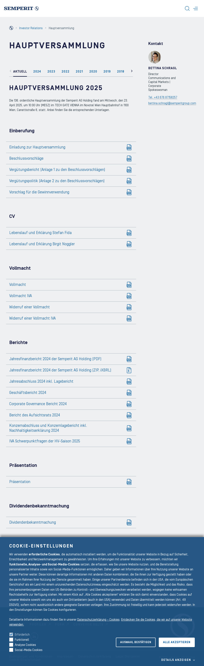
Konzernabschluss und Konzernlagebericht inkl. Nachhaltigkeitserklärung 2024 (48, 428)
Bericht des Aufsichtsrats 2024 (34, 415)
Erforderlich (22, 634)
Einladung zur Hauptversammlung (37, 147)
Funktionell (22, 640)
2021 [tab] (79, 71)
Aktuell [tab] (20, 71)
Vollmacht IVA (20, 296)
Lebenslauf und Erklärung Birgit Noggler (42, 244)
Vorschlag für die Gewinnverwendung (39, 192)
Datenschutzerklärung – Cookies (98, 619)
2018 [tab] (120, 71)
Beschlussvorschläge (26, 158)
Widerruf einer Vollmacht (29, 307)
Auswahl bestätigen (135, 642)
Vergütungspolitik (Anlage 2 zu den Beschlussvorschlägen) (56, 181)
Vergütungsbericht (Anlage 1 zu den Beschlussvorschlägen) (57, 170)
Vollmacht (17, 285)
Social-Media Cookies (28, 650)
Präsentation (19, 482)
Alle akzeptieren (176, 642)
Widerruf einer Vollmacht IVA (32, 318)
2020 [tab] (93, 71)
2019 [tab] (107, 71)
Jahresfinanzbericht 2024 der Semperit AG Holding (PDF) (55, 359)
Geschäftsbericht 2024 (27, 393)
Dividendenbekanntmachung (32, 522)
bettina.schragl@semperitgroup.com (172, 103)
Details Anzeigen (176, 660)
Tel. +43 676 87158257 (162, 97)
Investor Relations (31, 28)
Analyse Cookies (25, 645)
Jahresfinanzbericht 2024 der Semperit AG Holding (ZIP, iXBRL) (60, 370)
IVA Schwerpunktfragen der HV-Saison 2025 (44, 441)
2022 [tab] (65, 71)
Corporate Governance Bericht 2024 (38, 404)
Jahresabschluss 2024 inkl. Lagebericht (41, 381)
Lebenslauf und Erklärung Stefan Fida (40, 233)
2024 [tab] (37, 71)
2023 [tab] (51, 71)
